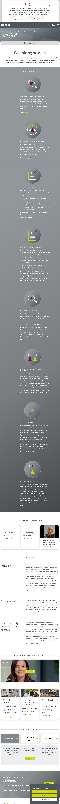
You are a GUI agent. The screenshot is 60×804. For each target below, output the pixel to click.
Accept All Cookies (44, 791)
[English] (54, 25)
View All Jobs (28, 758)
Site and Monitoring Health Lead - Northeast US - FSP (11, 749)
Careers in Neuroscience (8, 701)
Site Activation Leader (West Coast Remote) (48, 749)
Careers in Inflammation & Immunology (28, 702)
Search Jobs (23, 112)
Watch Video (7, 538)
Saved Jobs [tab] (47, 739)
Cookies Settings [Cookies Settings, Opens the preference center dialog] (44, 799)
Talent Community (24, 157)
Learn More (25, 714)
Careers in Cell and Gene (49, 701)
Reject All (44, 795)
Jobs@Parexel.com (25, 18)
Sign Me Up (47, 783)
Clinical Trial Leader (30, 748)
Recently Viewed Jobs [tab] (29, 738)
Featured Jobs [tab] (8, 739)
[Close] (57, 786)
